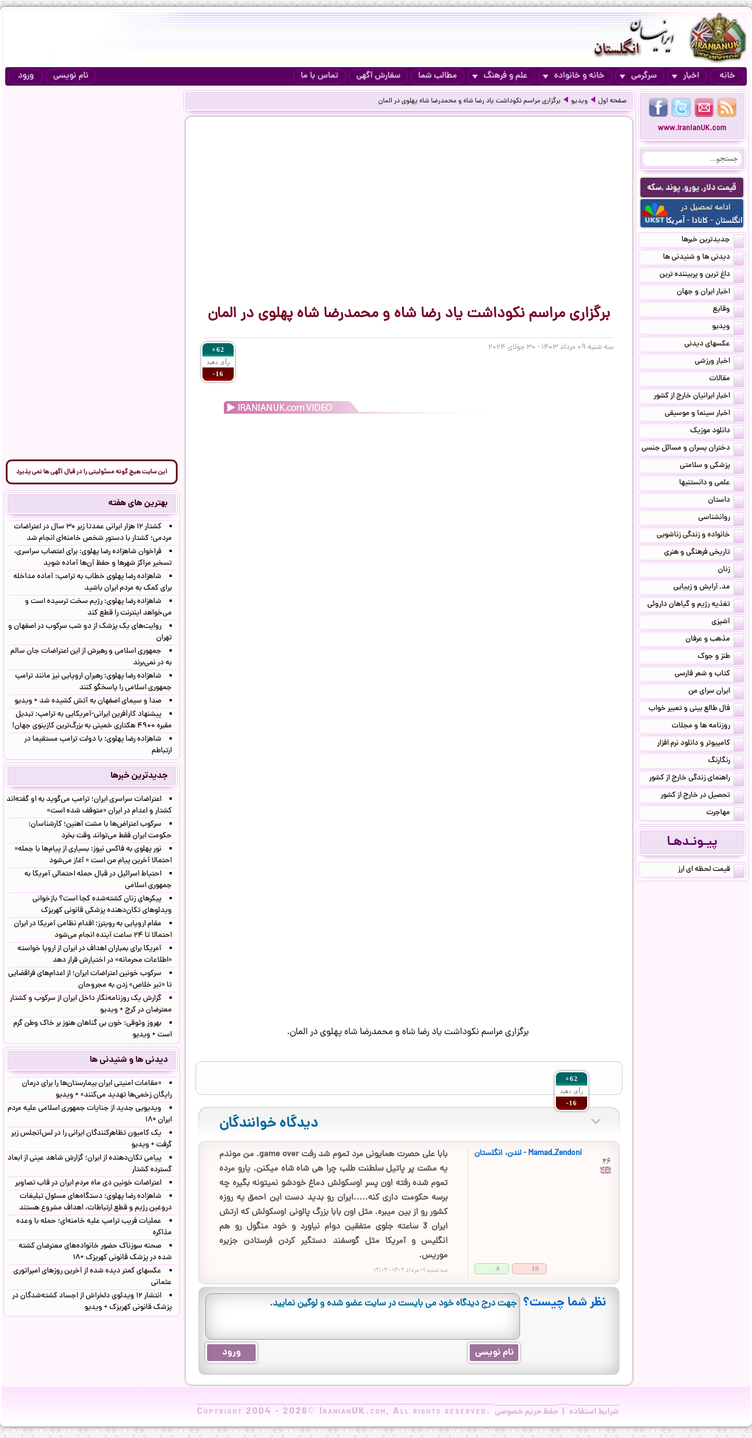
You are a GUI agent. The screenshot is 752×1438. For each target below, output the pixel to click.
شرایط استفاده (594, 1412)
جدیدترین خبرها (712, 240)
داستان (726, 501)
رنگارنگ (726, 761)
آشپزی (728, 622)
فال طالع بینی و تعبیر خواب (696, 709)
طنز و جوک (721, 657)
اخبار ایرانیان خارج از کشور (699, 397)
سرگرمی (638, 76)
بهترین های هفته (138, 503)
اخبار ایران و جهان (710, 292)
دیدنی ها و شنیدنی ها (703, 258)
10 (535, 1268)
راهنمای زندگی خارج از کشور (696, 779)
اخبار (685, 76)
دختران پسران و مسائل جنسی (693, 449)
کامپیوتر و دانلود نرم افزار (700, 744)
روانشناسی (721, 518)
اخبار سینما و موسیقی (704, 414)
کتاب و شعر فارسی (709, 674)
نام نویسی (71, 76)
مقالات (726, 379)
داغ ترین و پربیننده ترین (701, 275)
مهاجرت (725, 813)
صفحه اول (612, 101)
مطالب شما (437, 76)
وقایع (728, 310)
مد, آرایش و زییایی (708, 588)
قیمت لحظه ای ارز (711, 870)
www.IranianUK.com (692, 128)
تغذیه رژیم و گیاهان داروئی (695, 605)
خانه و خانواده (573, 76)
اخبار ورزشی (719, 362)
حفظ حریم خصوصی (526, 1412)
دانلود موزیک (717, 431)
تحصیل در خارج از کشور (702, 796)
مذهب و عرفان (714, 640)
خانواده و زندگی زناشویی (700, 535)
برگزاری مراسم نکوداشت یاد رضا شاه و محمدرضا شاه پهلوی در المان (469, 101)
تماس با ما (319, 76)
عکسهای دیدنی (714, 345)
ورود (26, 76)
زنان (731, 570)
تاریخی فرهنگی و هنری (704, 553)
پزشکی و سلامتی (712, 466)
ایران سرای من (716, 692)
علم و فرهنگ (500, 76)
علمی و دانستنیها (711, 483)
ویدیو (579, 101)
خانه (727, 76)
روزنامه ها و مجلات (708, 726)
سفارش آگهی (378, 76)
